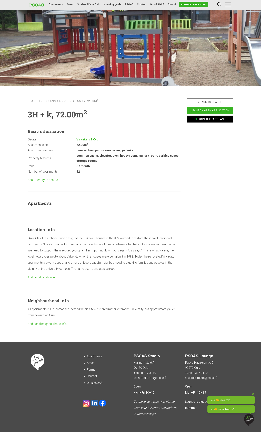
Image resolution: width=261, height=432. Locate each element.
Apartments (56, 4)
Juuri (68, 101)
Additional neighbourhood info (47, 324)
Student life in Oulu (88, 4)
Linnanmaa (52, 101)
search (34, 101)
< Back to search (210, 102)
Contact (142, 4)
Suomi (172, 4)
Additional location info (42, 277)
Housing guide (112, 4)
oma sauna (113, 150)
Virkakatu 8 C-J (87, 139)
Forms (91, 369)
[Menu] (228, 5)
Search (219, 4)
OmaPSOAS (157, 4)
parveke (127, 150)
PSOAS (129, 4)
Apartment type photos (43, 180)
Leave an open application (210, 110)
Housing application (194, 4)
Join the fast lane (211, 119)
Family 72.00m (87, 101)
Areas (70, 4)
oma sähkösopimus (90, 150)
